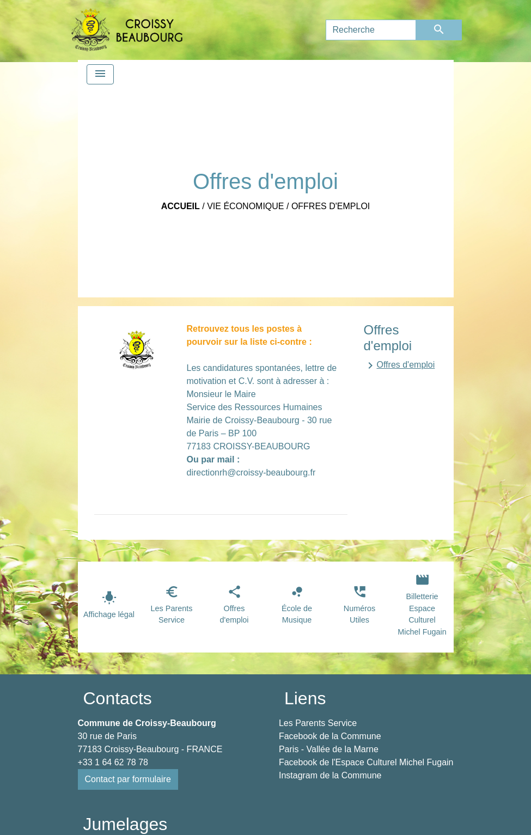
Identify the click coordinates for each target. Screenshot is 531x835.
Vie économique (245, 206)
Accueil (180, 206)
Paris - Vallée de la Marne (329, 749)
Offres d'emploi (330, 206)
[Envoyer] (438, 30)
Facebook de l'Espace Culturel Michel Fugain (366, 762)
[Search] (371, 30)
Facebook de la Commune (330, 736)
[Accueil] (127, 29)
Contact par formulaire (128, 779)
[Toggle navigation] (100, 74)
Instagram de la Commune (330, 775)
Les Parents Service (318, 723)
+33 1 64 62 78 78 (113, 762)
